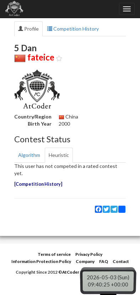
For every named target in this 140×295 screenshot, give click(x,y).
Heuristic (59, 155)
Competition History (73, 29)
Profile (28, 29)
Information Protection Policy (41, 261)
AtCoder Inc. (74, 272)
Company (85, 261)
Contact (121, 261)
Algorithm (29, 155)
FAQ (103, 261)
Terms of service (54, 254)
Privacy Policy (88, 254)
